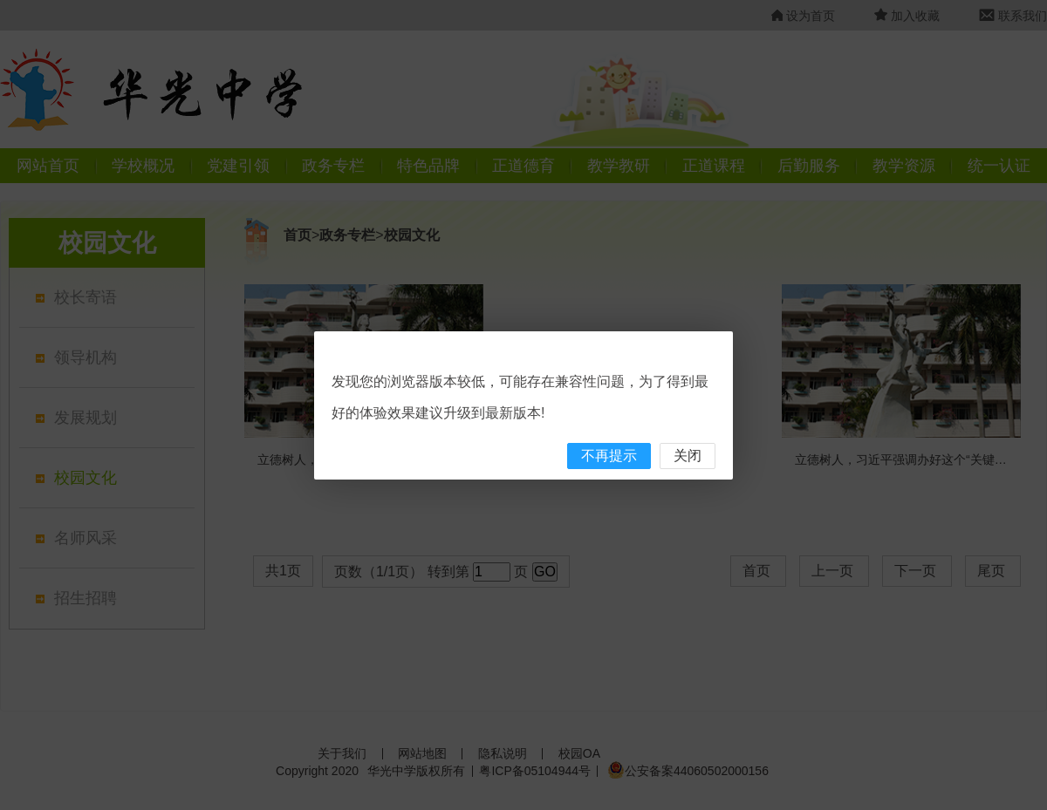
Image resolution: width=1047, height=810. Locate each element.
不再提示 (609, 455)
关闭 (687, 455)
